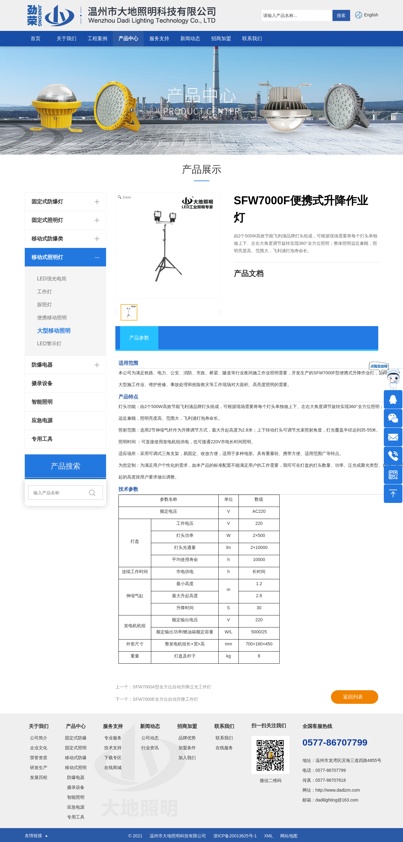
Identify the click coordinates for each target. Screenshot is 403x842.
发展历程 (38, 777)
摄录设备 (42, 383)
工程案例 (97, 38)
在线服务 (224, 747)
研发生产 (38, 767)
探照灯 (44, 304)
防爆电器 (75, 777)
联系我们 (252, 38)
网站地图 (289, 835)
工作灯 (44, 291)
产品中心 (128, 38)
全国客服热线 (317, 726)
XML (268, 835)
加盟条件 (187, 747)
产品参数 (139, 337)
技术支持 (113, 747)
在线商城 (113, 767)
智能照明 (42, 402)
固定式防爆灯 (76, 737)
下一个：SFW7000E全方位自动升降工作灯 (156, 699)
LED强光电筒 (51, 278)
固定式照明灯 (76, 747)
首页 (36, 38)
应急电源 (42, 420)
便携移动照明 (52, 317)
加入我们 (187, 757)
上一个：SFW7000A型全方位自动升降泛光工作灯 (163, 686)
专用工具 (42, 439)
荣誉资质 (38, 757)
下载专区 (113, 757)
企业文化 (38, 747)
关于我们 (66, 38)
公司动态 (150, 737)
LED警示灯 (49, 343)
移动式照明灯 (76, 767)
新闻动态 (190, 38)
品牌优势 (187, 737)
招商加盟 (221, 38)
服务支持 (159, 38)
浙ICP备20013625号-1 (235, 835)
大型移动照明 (54, 331)
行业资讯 (150, 747)
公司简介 (38, 737)
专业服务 (113, 737)
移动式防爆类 (76, 757)
